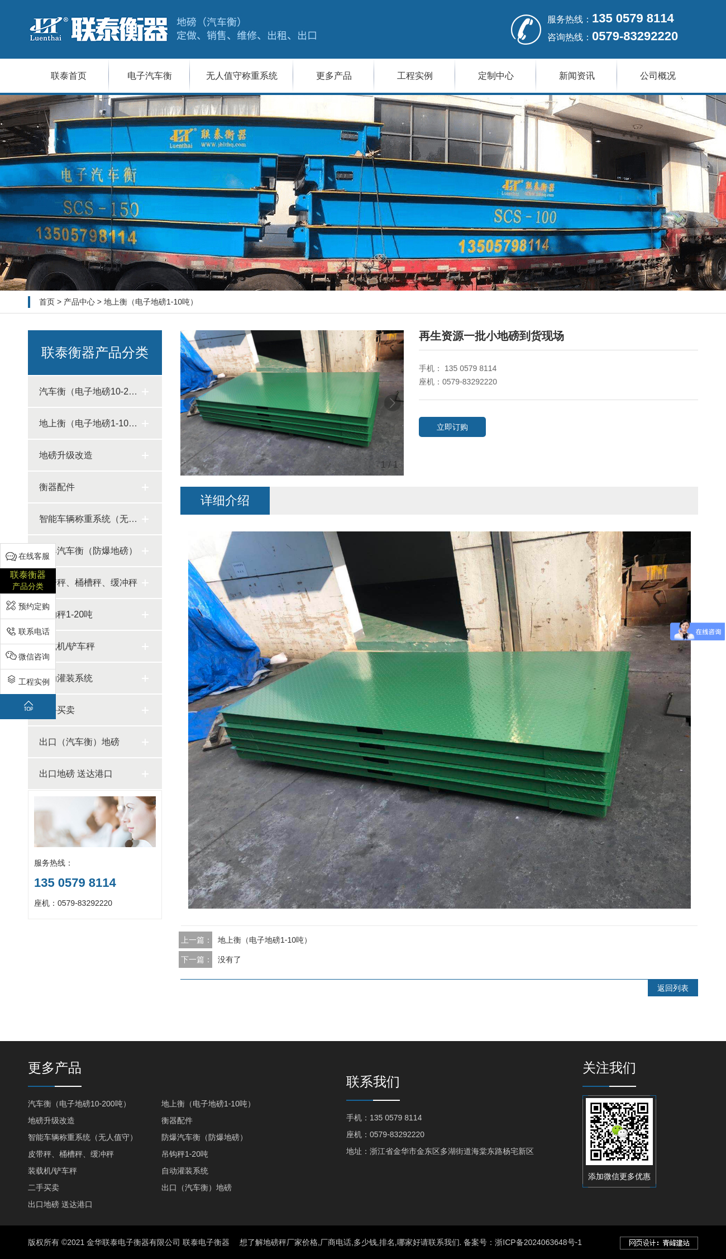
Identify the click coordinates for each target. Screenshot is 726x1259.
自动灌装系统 (184, 1170)
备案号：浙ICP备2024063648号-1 (523, 1242)
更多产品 (334, 75)
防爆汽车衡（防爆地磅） (204, 1137)
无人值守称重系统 (242, 75)
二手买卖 (43, 1187)
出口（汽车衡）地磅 (196, 1187)
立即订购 (452, 426)
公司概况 (658, 75)
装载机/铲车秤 (52, 1170)
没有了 (229, 959)
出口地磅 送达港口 (60, 1204)
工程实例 (415, 75)
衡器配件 (177, 1120)
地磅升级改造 (51, 1120)
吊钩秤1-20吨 (184, 1153)
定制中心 (496, 75)
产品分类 (28, 579)
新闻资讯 (577, 75)
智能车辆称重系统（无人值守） (82, 1137)
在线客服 (34, 556)
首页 (47, 301)
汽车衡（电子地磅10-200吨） (79, 1103)
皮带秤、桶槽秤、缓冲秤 (71, 1153)
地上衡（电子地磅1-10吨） (151, 301)
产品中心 (79, 301)
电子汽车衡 (149, 75)
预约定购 (34, 606)
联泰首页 (69, 75)
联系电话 (34, 631)
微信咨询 (34, 656)
